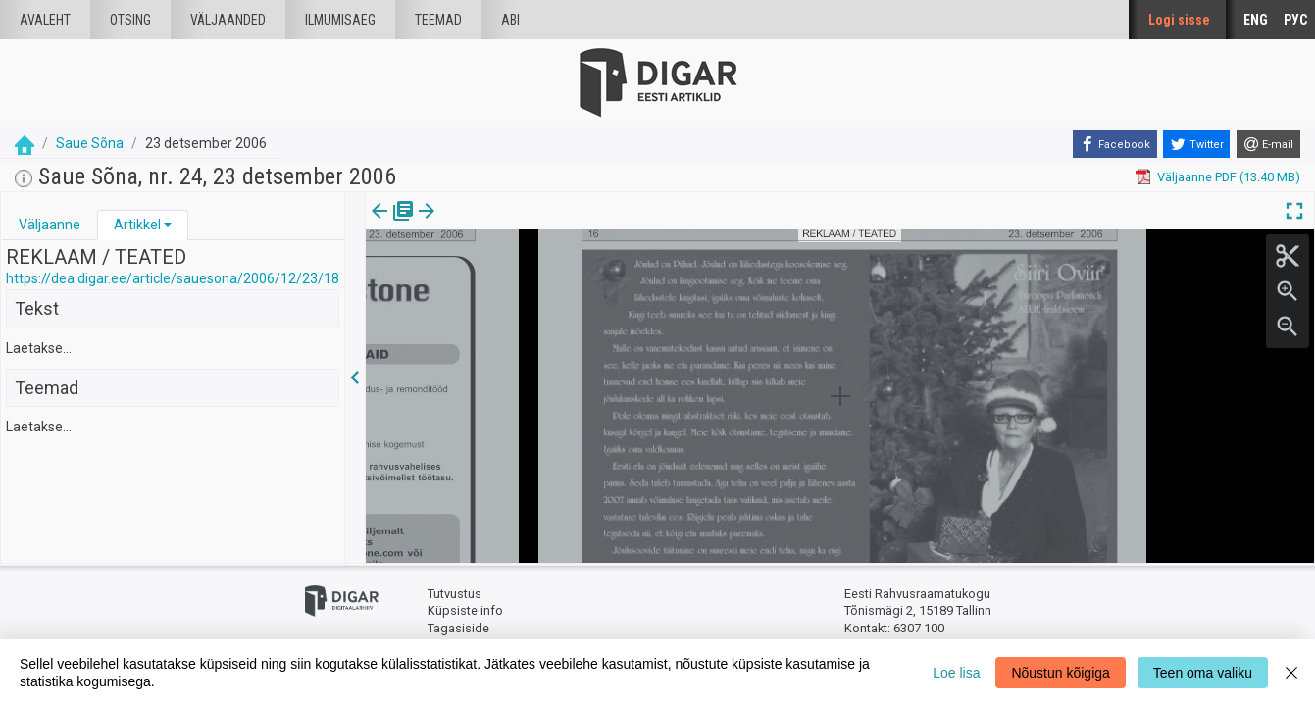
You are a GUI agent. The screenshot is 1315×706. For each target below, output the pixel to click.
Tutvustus (454, 593)
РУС (1295, 19)
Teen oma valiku (1202, 673)
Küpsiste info (465, 610)
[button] (168, 224)
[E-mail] (1268, 144)
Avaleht (45, 19)
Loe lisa (956, 673)
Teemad (438, 19)
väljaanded (228, 19)
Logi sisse (1179, 19)
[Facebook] (1115, 144)
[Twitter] (1196, 144)
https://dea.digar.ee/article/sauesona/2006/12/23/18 (172, 278)
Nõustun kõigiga (1060, 673)
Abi (510, 19)
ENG (1255, 19)
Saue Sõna (90, 143)
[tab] (49, 225)
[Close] (1291, 672)
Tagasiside (458, 628)
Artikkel (137, 224)
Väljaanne (49, 224)
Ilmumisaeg (340, 19)
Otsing (130, 19)
